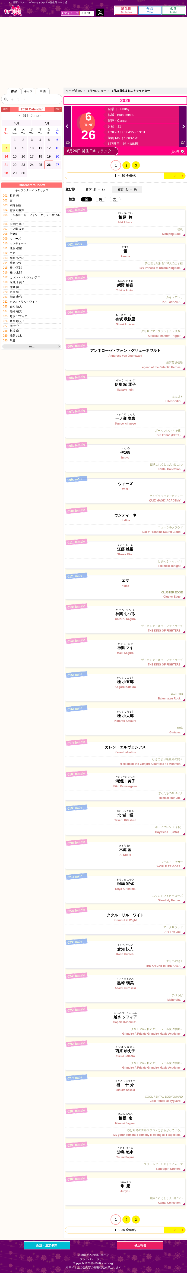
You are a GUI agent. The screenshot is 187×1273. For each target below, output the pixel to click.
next (32, 346)
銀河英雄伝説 (125, 365)
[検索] (5, 99)
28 (6, 173)
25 (40, 165)
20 (57, 156)
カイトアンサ (125, 300)
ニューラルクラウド (125, 530)
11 (40, 148)
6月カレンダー (97, 90)
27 (57, 165)
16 (23, 156)
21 (6, 165)
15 (15, 156)
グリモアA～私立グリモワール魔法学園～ (125, 1031)
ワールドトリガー (125, 864)
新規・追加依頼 (46, 1245)
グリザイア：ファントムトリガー (125, 333)
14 (6, 156)
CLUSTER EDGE (125, 594)
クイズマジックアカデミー (125, 498)
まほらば (125, 997)
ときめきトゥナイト (125, 564)
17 (32, 156)
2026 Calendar (32, 109)
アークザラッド (125, 929)
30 (23, 173)
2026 (125, 100)
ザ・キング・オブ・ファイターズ (125, 628)
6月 (32, 116)
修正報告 (140, 1245)
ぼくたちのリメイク (125, 795)
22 (15, 165)
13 (57, 148)
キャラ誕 (13, 10)
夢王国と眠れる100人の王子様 (125, 266)
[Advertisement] (93, 51)
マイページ (71, 13)
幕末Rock (125, 696)
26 (49, 165)
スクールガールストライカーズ (125, 1166)
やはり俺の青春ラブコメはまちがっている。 (125, 1132)
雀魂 (125, 232)
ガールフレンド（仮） (125, 433)
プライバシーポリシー (94, 1259)
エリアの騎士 (125, 963)
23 (23, 165)
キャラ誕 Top (74, 90)
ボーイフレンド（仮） (125, 830)
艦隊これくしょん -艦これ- (125, 467)
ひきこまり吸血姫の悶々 (125, 762)
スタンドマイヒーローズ (125, 898)
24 (32, 165)
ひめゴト (125, 399)
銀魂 (125, 730)
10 (32, 148)
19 (49, 156)
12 (49, 148)
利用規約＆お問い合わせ (93, 1255)
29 (15, 173)
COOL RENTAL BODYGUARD (125, 1099)
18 (40, 156)
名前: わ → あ (127, 189)
